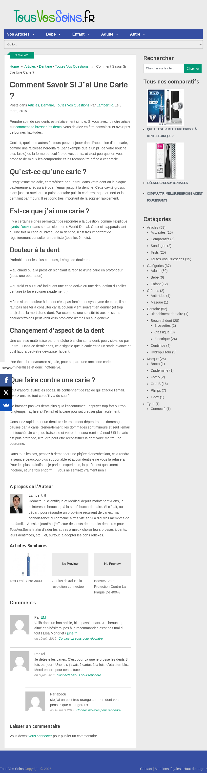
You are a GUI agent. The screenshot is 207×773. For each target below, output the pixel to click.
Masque (157, 302)
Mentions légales (168, 769)
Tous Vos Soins (12, 769)
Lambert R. (105, 105)
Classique (161, 332)
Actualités (158, 232)
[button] (33, 34)
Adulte (110, 34)
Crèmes (153, 291)
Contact (146, 769)
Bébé (53, 34)
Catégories (155, 266)
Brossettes (162, 325)
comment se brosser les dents (38, 127)
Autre (138, 34)
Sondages (158, 246)
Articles (30, 66)
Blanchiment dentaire (167, 314)
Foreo (155, 377)
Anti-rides (158, 296)
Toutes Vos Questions (71, 66)
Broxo (155, 364)
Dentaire (45, 66)
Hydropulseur (161, 352)
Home (14, 66)
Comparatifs (160, 239)
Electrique (162, 339)
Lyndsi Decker (20, 227)
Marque (153, 359)
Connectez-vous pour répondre (81, 638)
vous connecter (40, 736)
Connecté (158, 409)
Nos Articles (21, 34)
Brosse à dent (161, 321)
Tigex (155, 397)
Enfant (81, 34)
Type (150, 404)
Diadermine (159, 370)
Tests (155, 252)
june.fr (72, 633)
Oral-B (156, 384)
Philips (156, 390)
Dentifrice (158, 345)
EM (43, 617)
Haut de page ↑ (195, 769)
